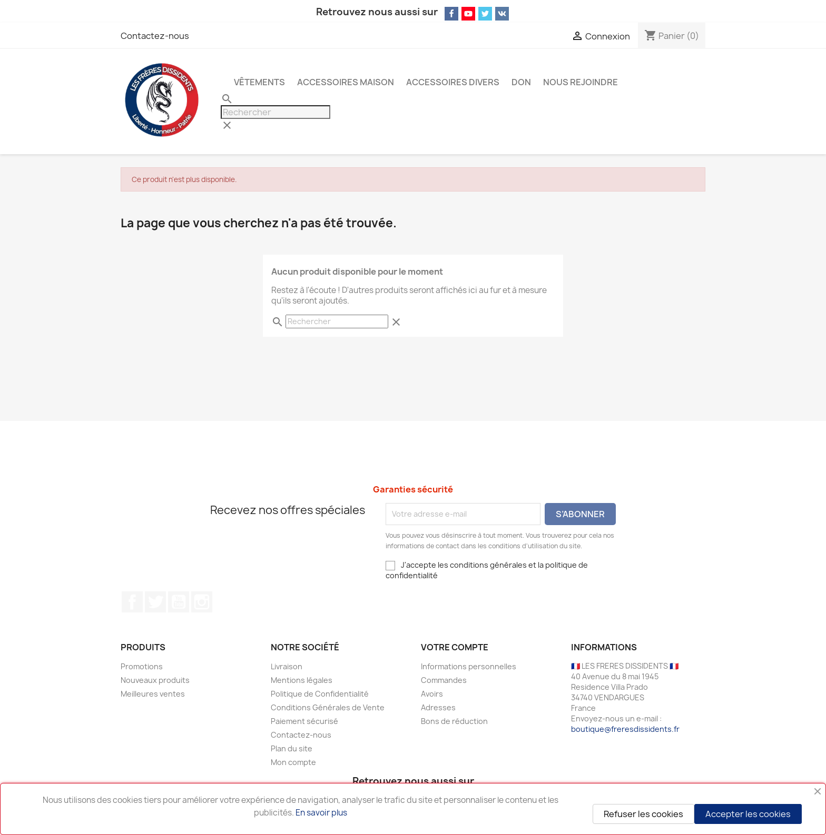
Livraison (286, 666)
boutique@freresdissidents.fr (625, 729)
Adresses (438, 707)
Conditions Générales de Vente (328, 707)
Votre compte (454, 647)
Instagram (201, 601)
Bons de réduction (454, 721)
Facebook (132, 601)
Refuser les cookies (643, 814)
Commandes (444, 680)
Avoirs (432, 694)
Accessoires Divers (452, 82)
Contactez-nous (155, 36)
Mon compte (293, 762)
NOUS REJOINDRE (580, 82)
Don (521, 82)
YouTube (178, 601)
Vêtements (259, 82)
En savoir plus (321, 812)
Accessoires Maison (345, 82)
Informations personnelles (468, 666)
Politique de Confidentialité (320, 694)
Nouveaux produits (155, 680)
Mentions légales (301, 680)
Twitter (155, 601)
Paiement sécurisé (304, 721)
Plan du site (291, 748)
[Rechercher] (275, 112)
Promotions (142, 666)
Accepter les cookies (748, 814)
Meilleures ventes (153, 694)
